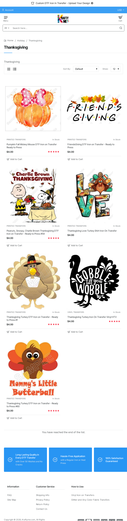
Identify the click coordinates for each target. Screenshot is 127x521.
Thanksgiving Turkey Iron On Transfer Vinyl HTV (92, 316)
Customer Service (45, 486)
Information (13, 486)
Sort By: (67, 69)
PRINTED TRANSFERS (16, 140)
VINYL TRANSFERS (75, 312)
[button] (15, 159)
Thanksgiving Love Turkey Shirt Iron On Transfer (92, 230)
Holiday (21, 40)
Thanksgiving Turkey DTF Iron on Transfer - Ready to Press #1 (32, 318)
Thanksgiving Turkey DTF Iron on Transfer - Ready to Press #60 (32, 405)
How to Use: (77, 486)
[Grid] (8, 69)
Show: (105, 69)
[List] (14, 69)
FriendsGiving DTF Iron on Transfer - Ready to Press (90, 146)
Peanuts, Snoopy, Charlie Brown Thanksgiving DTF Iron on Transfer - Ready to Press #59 (33, 232)
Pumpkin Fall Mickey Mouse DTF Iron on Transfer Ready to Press (32, 146)
